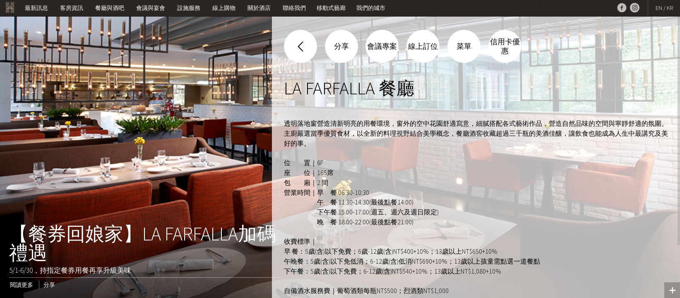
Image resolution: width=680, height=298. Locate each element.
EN (659, 8)
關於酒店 (259, 8)
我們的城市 (370, 8)
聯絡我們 (294, 8)
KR (670, 8)
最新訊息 (36, 8)
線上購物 (223, 8)
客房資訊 (71, 8)
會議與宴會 (150, 8)
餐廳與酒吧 (109, 8)
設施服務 (188, 8)
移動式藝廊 (331, 8)
